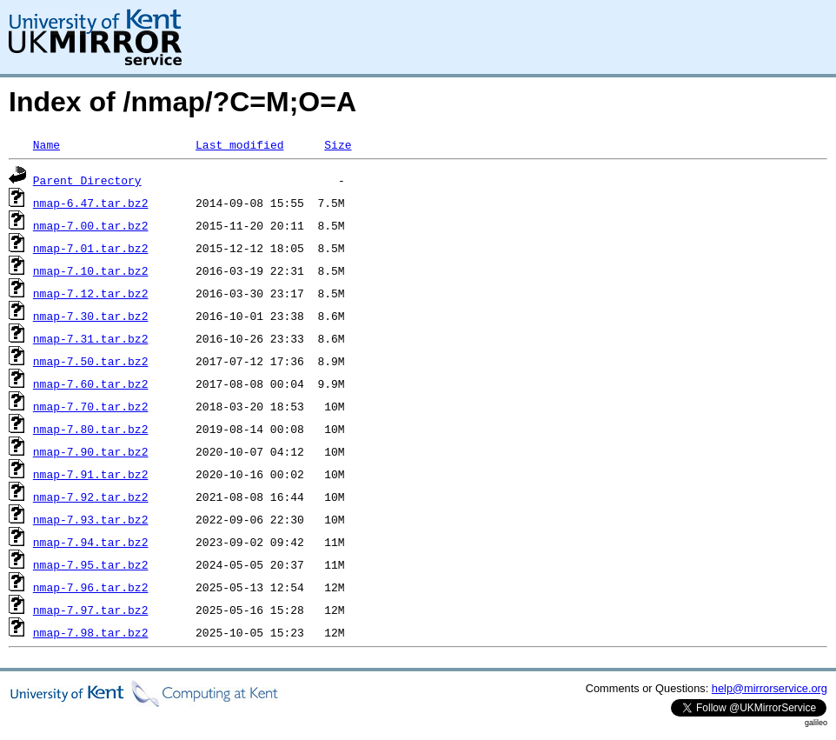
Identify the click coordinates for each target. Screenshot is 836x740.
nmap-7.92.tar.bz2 (91, 496)
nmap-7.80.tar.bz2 (91, 429)
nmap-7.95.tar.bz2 (91, 564)
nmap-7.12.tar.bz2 (91, 293)
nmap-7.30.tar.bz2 (91, 315)
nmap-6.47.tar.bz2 (91, 202)
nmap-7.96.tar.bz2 (91, 587)
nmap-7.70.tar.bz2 (91, 406)
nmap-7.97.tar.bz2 (91, 609)
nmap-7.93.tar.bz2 (91, 519)
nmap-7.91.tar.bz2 (91, 474)
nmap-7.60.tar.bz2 (91, 383)
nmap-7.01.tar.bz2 (91, 248)
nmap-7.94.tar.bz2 (91, 542)
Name (46, 144)
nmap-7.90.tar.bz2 (91, 451)
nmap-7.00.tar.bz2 (91, 225)
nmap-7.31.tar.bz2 (91, 338)
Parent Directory (87, 180)
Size (337, 144)
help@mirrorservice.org (769, 688)
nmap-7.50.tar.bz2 (91, 361)
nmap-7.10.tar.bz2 (91, 270)
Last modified (239, 144)
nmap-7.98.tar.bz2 (91, 632)
